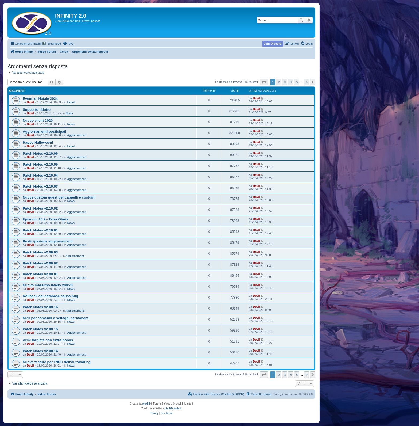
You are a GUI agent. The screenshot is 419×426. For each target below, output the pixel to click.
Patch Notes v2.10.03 (40, 186)
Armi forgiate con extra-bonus (48, 340)
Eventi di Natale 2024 (40, 99)
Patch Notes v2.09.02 (40, 263)
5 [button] (297, 82)
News (69, 113)
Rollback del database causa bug (50, 296)
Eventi (71, 102)
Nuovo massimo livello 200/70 (48, 285)
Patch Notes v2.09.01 (40, 274)
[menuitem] (68, 43)
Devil (30, 102)
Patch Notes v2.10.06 (40, 153)
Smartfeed (54, 43)
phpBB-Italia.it (173, 408)
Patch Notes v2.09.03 (40, 252)
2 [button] (279, 82)
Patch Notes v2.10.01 (40, 230)
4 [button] (291, 82)
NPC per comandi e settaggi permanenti (56, 318)
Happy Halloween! (38, 142)
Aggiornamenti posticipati (44, 132)
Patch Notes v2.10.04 (40, 175)
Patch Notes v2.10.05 (40, 164)
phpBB (146, 403)
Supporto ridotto (37, 110)
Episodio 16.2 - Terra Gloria (45, 219)
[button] (264, 82)
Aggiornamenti (76, 135)
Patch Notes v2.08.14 (40, 351)
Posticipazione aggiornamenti (48, 241)
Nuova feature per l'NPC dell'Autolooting (57, 362)
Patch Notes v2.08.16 (40, 307)
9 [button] (307, 82)
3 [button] (285, 82)
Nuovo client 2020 (38, 121)
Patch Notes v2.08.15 (40, 329)
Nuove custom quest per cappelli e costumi (59, 197)
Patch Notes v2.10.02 (40, 208)
